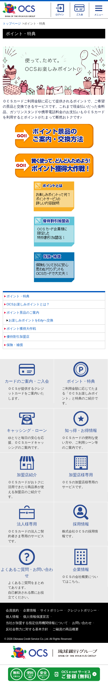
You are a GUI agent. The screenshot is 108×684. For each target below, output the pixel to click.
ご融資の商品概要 (65, 629)
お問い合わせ (82, 623)
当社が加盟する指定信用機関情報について (37, 623)
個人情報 (12, 616)
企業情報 (29, 610)
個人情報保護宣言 (36, 616)
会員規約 (12, 610)
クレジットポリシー (82, 610)
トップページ (12, 23)
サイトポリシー (51, 610)
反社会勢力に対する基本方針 (27, 629)
